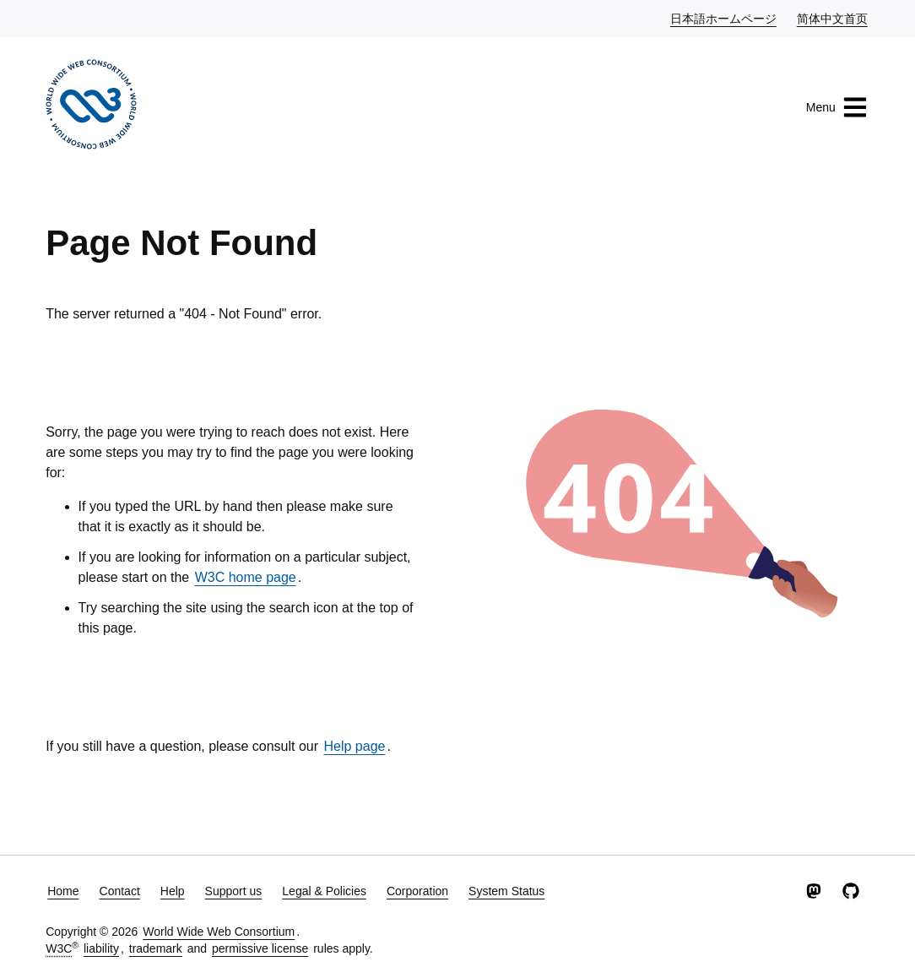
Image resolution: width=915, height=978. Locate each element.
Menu (837, 107)
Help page (355, 746)
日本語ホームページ (724, 17)
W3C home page (245, 577)
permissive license (260, 948)
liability (101, 948)
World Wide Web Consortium (219, 931)
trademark (155, 948)
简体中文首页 (833, 17)
